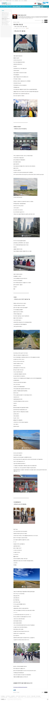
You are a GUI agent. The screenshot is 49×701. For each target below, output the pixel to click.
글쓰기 (46, 20)
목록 (43, 22)
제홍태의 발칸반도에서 (5, 22)
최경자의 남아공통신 (4, 23)
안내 (43, 20)
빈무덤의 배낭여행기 (4, 16)
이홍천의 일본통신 (4, 19)
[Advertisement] (6, 32)
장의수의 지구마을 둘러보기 (5, 21)
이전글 (14, 22)
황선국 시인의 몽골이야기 (5, 24)
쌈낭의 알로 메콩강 (4, 17)
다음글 (18, 22)
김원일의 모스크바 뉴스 (5, 12)
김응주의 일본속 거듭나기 (5, 13)
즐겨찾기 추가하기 (45, 0)
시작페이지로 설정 (39, 0)
